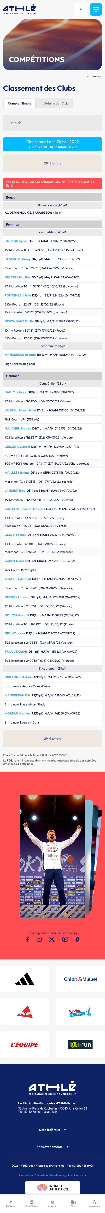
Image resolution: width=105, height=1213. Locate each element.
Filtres (15, 122)
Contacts (80, 1175)
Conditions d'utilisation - (34, 1175)
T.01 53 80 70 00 (29, 1111)
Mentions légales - (62, 1175)
